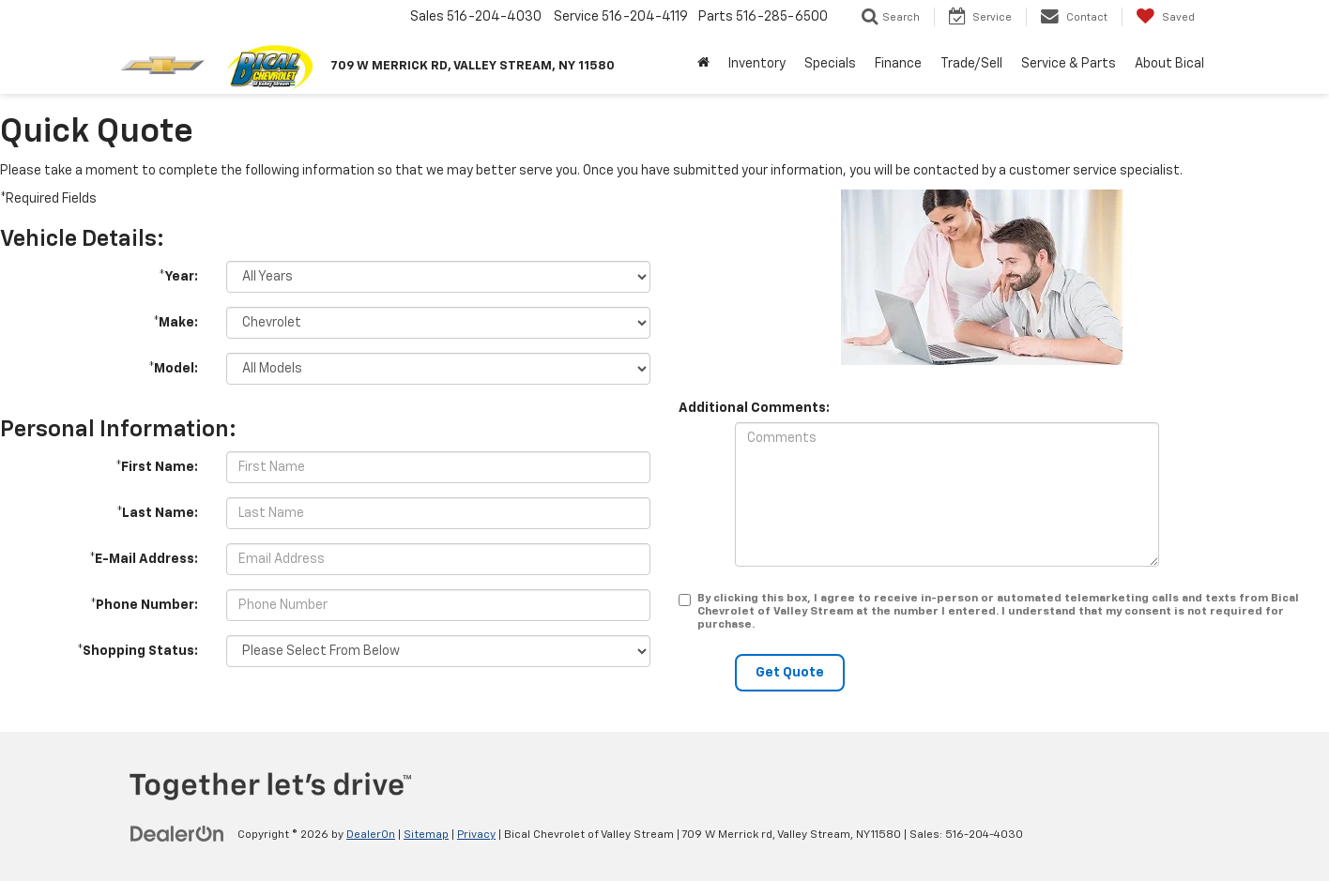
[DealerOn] (177, 834)
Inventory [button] (757, 63)
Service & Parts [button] (1068, 63)
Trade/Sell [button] (971, 63)
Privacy (476, 835)
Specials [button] (830, 63)
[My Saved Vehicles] (1165, 17)
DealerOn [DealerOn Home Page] (370, 835)
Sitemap (426, 835)
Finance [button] (898, 63)
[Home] (703, 64)
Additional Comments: (754, 408)
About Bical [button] (1169, 63)
